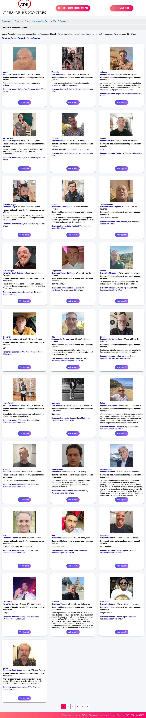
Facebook (93, 715)
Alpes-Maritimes (130, 288)
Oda (53, 337)
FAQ (127, 715)
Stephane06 (56, 271)
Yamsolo (55, 72)
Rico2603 (55, 138)
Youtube (120, 715)
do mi (5, 536)
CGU (132, 715)
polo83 (103, 138)
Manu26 (6, 469)
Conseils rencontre (69, 715)
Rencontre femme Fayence (29, 38)
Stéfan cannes (57, 469)
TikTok (84, 715)
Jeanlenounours (106, 205)
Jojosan (103, 72)
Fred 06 (103, 271)
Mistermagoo (8, 271)
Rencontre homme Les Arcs (14, 352)
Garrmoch (56, 403)
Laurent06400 (106, 469)
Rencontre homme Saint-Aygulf (16, 687)
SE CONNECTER (122, 8)
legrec (5, 72)
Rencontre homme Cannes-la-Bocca (66, 288)
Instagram (102, 715)
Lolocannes (7, 602)
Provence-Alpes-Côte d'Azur (72, 290)
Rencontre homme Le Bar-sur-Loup (66, 358)
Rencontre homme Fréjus (13, 89)
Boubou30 (104, 602)
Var (25, 89)
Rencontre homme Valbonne (14, 420)
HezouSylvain (8, 403)
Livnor (102, 337)
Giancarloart (105, 536)
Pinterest (112, 715)
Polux (102, 403)
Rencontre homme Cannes (14, 484)
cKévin (54, 205)
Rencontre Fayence (9, 38)
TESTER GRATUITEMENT (72, 8)
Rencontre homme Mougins (111, 288)
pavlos (5, 668)
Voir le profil (24, 102)
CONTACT (140, 715)
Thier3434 (7, 337)
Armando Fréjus (9, 205)
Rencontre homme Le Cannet (63, 418)
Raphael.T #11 (9, 138)
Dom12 (54, 536)
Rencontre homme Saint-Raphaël (65, 226)
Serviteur (55, 602)
